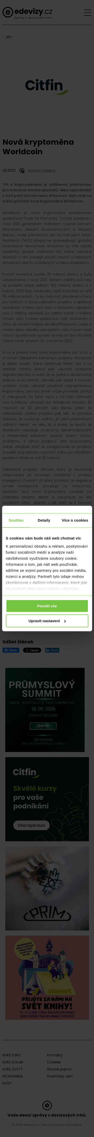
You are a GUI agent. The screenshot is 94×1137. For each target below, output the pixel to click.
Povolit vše (47, 606)
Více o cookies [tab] (75, 520)
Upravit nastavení (47, 621)
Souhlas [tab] (16, 520)
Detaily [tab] (44, 520)
